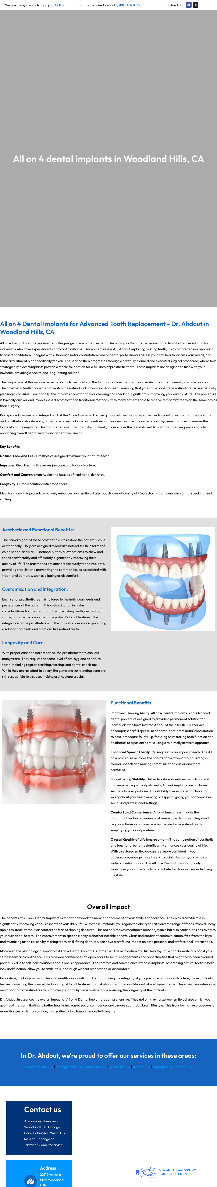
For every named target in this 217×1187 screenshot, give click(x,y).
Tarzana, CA (183, 1067)
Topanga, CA (162, 1067)
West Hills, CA (119, 1067)
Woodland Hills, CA (39, 1067)
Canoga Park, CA (69, 1067)
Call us (60, 5)
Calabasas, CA (95, 1067)
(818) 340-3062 (128, 5)
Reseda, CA (141, 1067)
